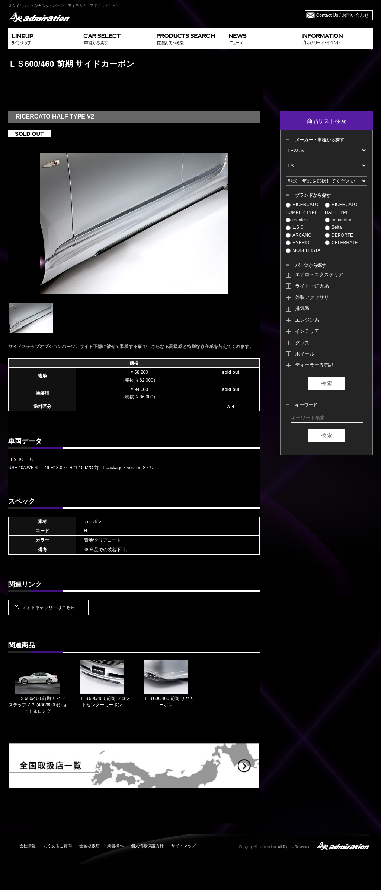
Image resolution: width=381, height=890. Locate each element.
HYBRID (297, 242)
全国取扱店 (89, 845)
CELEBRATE (341, 242)
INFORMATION (335, 38)
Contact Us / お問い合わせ (342, 15)
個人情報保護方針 (147, 845)
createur (297, 219)
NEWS (262, 38)
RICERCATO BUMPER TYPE (302, 208)
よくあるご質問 (57, 845)
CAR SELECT (117, 38)
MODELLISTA (303, 250)
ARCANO (298, 235)
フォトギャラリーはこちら (48, 607)
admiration (338, 219)
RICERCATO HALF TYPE (341, 208)
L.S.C (295, 227)
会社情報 (27, 845)
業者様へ (115, 845)
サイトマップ (183, 845)
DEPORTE (339, 235)
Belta (333, 227)
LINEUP (44, 38)
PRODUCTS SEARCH (189, 38)
